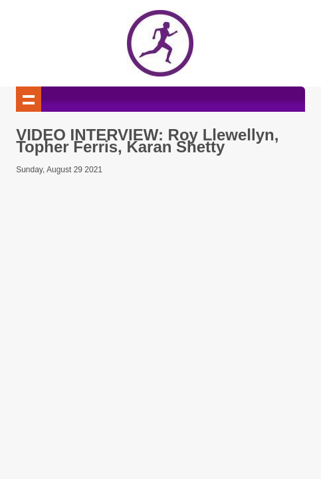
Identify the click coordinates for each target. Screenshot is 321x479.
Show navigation (28, 99)
